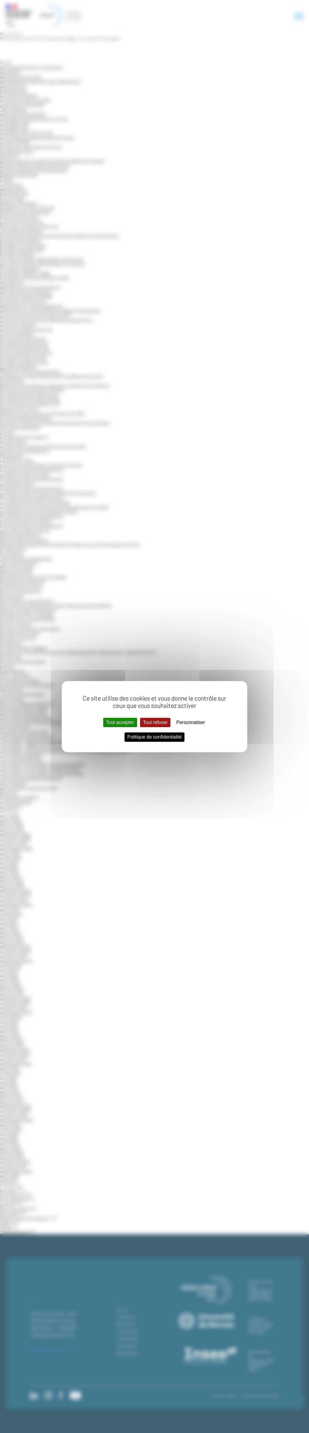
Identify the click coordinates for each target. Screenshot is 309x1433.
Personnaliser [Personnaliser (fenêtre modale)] (190, 722)
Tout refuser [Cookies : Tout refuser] (155, 722)
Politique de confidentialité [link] (154, 736)
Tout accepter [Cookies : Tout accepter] (120, 722)
